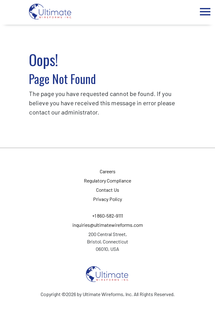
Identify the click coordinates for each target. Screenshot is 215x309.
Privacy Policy (107, 199)
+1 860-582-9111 (107, 216)
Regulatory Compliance (107, 180)
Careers (108, 171)
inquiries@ (107, 225)
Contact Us (107, 190)
